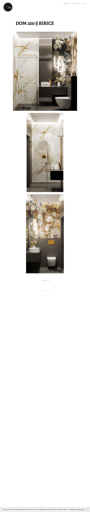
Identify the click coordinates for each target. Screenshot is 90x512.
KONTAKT (85, 3)
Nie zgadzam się (80, 509)
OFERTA (74, 3)
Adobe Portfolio (47, 290)
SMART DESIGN (66, 3)
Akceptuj (71, 509)
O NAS (79, 3)
